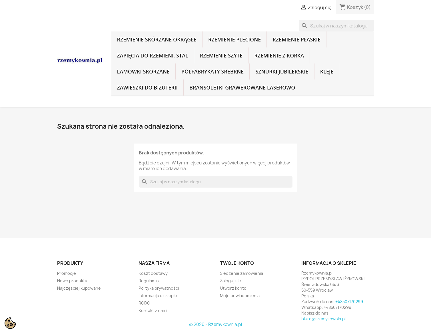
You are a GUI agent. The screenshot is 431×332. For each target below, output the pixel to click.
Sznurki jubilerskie (281, 71)
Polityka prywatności (159, 288)
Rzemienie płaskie (296, 39)
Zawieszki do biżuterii (147, 87)
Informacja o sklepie (158, 295)
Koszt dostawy (153, 273)
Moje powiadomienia (240, 295)
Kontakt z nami (153, 310)
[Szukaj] (336, 25)
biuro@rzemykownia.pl (323, 318)
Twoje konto (237, 263)
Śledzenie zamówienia (241, 273)
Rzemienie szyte (221, 55)
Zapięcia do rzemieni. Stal (152, 55)
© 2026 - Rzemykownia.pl (215, 324)
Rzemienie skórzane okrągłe (157, 39)
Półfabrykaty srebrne (212, 71)
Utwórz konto (233, 288)
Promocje (66, 273)
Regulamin (149, 280)
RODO (144, 303)
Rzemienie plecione (234, 39)
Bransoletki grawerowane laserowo (242, 87)
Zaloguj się (230, 280)
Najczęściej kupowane (79, 288)
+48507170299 (349, 301)
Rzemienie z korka (279, 55)
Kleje (327, 71)
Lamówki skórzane (143, 71)
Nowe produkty (72, 280)
